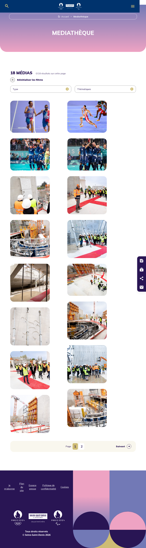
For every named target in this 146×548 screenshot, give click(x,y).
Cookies (65, 487)
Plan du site (21, 487)
